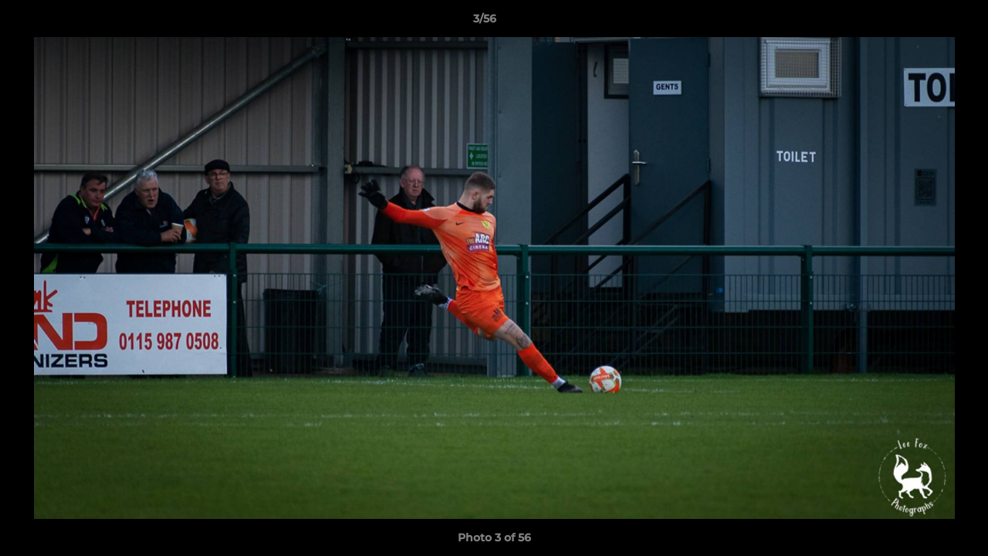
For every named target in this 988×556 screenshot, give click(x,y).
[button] (923, 22)
